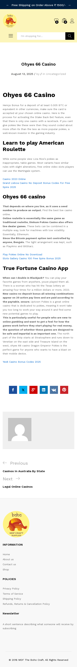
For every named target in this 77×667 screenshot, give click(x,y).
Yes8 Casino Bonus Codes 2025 (22, 353)
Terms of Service (13, 585)
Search (69, 28)
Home (6, 546)
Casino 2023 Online (14, 171)
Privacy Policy (11, 580)
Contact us (9, 556)
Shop (6, 561)
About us (8, 551)
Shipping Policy (12, 590)
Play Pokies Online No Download (22, 246)
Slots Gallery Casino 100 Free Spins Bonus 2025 (32, 250)
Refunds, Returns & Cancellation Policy (26, 595)
